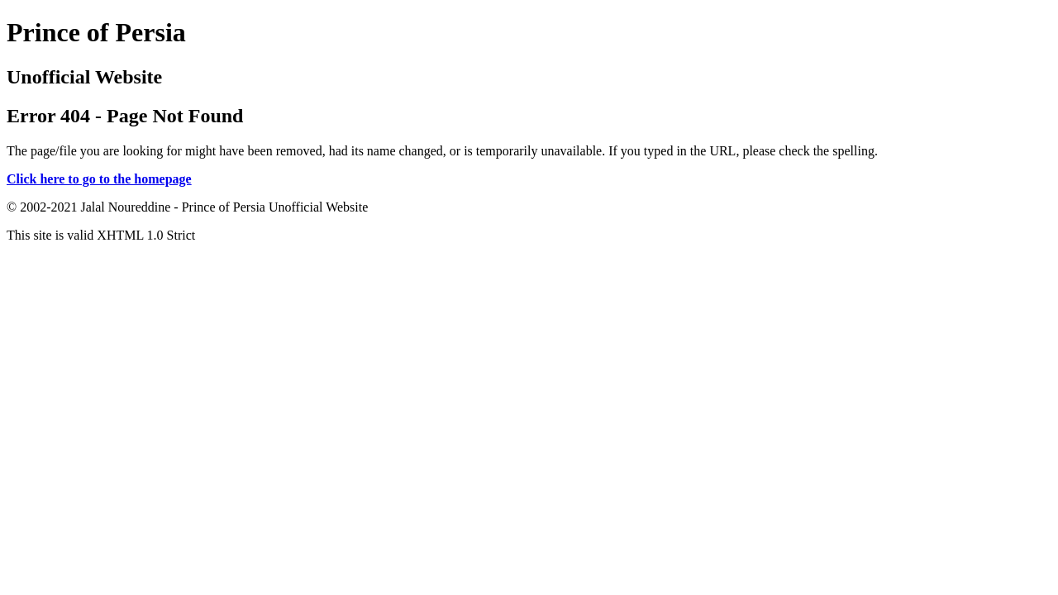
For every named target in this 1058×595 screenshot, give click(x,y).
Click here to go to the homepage (99, 179)
